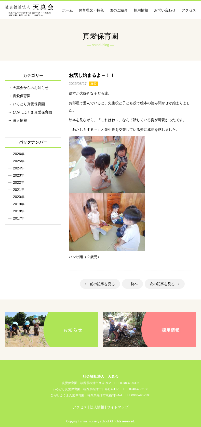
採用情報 (141, 10)
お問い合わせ (165, 10)
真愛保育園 (22, 96)
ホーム (67, 10)
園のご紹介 (119, 10)
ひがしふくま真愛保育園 (32, 112)
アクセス (189, 10)
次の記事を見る (165, 284)
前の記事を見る (100, 284)
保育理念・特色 (91, 10)
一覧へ (132, 284)
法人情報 (20, 120)
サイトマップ (117, 407)
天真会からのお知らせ (30, 88)
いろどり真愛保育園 (29, 104)
